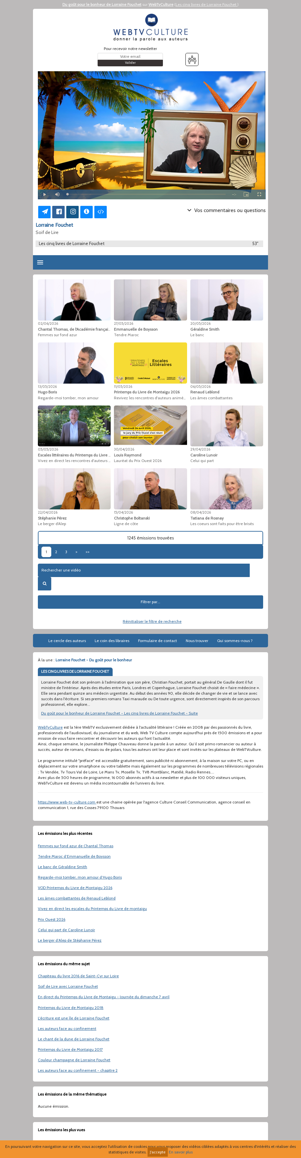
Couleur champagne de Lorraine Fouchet (74, 1059)
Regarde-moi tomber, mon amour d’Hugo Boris (80, 877)
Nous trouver (197, 640)
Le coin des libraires (112, 640)
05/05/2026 (48, 449)
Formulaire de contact (157, 640)
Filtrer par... (150, 601)
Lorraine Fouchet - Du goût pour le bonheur (93, 659)
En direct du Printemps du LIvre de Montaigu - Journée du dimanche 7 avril (103, 996)
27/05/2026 (123, 323)
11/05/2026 (123, 386)
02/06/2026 (48, 323)
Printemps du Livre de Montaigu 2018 (70, 1007)
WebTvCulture (161, 4)
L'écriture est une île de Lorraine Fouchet (73, 1018)
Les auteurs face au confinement (67, 1028)
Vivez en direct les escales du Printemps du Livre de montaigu (92, 908)
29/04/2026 (200, 449)
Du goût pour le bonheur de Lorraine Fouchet (101, 4)
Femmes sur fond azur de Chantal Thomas (75, 845)
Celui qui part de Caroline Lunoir (66, 929)
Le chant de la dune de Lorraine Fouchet (73, 1038)
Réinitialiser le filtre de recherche (152, 621)
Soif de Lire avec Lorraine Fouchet (68, 986)
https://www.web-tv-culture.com (67, 802)
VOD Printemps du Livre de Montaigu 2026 (75, 887)
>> (87, 551)
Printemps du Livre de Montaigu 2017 (70, 1049)
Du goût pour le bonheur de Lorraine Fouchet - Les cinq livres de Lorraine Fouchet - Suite (119, 713)
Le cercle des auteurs (67, 640)
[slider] (146, 194)
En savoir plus (181, 1152)
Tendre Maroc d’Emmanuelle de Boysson (74, 856)
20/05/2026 (200, 323)
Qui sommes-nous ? (235, 640)
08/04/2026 (200, 512)
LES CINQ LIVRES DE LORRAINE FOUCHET (75, 671)
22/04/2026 (47, 512)
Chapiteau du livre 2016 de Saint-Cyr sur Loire (78, 975)
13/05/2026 (47, 386)
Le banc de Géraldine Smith (62, 866)
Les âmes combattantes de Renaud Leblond (77, 898)
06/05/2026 (200, 386)
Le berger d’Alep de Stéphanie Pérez (70, 940)
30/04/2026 (124, 449)
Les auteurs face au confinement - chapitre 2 (78, 1070)
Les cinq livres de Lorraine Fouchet (206, 4)
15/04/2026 (123, 512)
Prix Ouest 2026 (51, 919)
